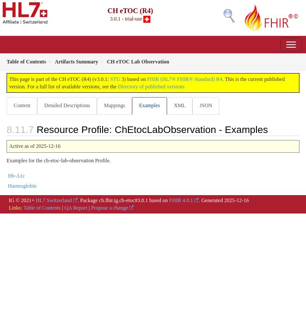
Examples (149, 105)
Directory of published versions (151, 87)
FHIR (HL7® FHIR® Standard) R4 (184, 79)
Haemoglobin (22, 186)
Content (22, 105)
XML (180, 105)
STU (115, 79)
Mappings (114, 105)
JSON (205, 105)
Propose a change (109, 208)
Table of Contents (41, 208)
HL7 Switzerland (54, 200)
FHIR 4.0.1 (181, 200)
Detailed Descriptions (67, 105)
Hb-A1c (16, 176)
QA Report (75, 208)
